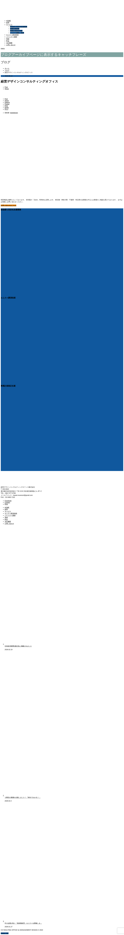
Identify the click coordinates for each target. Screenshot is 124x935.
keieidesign (14, 113)
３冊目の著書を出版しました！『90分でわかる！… (22, 797)
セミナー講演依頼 (12, 35)
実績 (7, 39)
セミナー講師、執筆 (17, 33)
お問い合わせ (11, 45)
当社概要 (9, 43)
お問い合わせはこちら (8, 205)
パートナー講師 (11, 37)
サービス (9, 24)
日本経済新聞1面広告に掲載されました (18, 646)
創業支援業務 (14, 29)
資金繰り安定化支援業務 (18, 27)
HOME (8, 21)
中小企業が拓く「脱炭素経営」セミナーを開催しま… (23, 923)
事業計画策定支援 (16, 31)
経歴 (7, 22)
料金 (7, 41)
